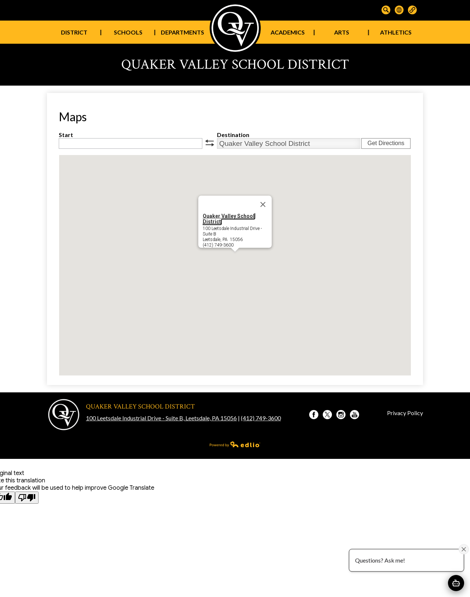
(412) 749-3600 (261, 417)
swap (210, 143)
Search (386, 10)
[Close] (263, 204)
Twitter (327, 415)
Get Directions (386, 143)
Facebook (313, 415)
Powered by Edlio (235, 444)
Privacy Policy (405, 412)
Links (412, 10)
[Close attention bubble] (464, 549)
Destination (233, 134)
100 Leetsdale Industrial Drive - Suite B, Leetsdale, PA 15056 (161, 417)
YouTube (354, 415)
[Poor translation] (27, 498)
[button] (235, 258)
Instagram (341, 415)
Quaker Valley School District (228, 218)
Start (66, 134)
